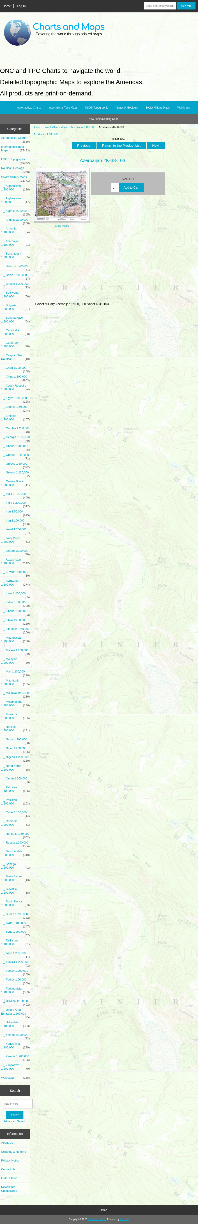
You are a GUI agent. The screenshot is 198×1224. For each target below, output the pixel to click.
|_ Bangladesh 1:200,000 (15, 255)
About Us (7, 1142)
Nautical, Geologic (127, 107)
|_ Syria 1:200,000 (15, 933)
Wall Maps (183, 107)
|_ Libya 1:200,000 (15, 621)
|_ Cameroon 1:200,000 (15, 344)
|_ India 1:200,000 (15, 504)
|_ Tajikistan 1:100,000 (15, 942)
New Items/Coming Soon (104, 119)
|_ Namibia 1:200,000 (15, 728)
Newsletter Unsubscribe (9, 1188)
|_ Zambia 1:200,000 (15, 1057)
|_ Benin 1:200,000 (15, 276)
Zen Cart (124, 1219)
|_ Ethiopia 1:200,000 (15, 417)
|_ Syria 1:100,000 (15, 924)
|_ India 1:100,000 (15, 495)
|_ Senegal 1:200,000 (15, 865)
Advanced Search (14, 1121)
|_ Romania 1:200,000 (15, 823)
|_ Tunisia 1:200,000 (15, 963)
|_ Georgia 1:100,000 (15, 438)
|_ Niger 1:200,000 (15, 749)
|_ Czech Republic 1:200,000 (15, 387)
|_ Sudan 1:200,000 (15, 915)
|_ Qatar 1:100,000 (15, 813)
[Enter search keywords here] (159, 5)
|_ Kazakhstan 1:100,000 (15, 561)
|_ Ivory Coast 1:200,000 (15, 540)
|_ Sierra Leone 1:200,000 (15, 878)
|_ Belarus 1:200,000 (15, 267)
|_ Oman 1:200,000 (15, 780)
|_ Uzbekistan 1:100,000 (15, 1024)
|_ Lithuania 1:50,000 (15, 630)
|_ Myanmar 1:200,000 (15, 716)
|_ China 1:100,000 (15, 378)
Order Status (9, 1178)
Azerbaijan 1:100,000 (82, 126)
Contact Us (8, 1169)
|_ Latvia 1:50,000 (15, 603)
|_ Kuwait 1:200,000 (15, 573)
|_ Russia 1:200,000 (15, 844)
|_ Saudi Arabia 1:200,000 (15, 853)
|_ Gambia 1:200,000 (15, 429)
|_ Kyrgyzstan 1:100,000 (15, 582)
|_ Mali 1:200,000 (15, 673)
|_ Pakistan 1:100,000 (15, 789)
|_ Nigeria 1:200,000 (15, 758)
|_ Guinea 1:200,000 (15, 474)
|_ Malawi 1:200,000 (15, 651)
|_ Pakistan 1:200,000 (15, 801)
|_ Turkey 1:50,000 (15, 981)
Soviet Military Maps (55, 126)
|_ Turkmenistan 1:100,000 (15, 990)
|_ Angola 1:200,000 (15, 221)
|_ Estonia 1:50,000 (15, 408)
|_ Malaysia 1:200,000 (15, 661)
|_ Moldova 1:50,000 (15, 694)
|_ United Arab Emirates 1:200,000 (15, 1013)
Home (6, 6)
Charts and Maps (97, 1219)
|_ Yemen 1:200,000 (15, 1036)
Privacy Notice (10, 1160)
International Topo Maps (62, 107)
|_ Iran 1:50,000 (15, 513)
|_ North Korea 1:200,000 (15, 767)
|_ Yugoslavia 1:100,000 (15, 1045)
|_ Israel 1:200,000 (15, 530)
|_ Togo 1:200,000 (15, 954)
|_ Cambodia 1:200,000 (15, 332)
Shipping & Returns (13, 1151)
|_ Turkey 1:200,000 (15, 972)
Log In (21, 6)
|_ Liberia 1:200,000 (15, 612)
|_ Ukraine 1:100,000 (15, 1002)
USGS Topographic (96, 107)
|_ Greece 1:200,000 (15, 456)
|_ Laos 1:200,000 (15, 595)
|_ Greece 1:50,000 (15, 465)
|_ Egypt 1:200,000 (15, 399)
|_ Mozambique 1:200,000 (15, 703)
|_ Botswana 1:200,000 (15, 294)
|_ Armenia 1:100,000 (15, 230)
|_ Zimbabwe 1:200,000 (15, 1067)
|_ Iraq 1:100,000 (15, 522)
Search (15, 1090)
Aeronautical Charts (29, 107)
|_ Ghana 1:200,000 (15, 447)
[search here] (18, 1103)
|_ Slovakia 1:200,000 (15, 891)
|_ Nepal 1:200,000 (15, 741)
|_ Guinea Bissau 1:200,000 (15, 483)
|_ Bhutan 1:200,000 (15, 285)
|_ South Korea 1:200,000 (15, 903)
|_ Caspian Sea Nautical (15, 357)
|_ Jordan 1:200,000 (15, 552)
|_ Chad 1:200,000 (15, 369)
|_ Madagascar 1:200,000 (15, 639)
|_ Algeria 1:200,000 (15, 212)
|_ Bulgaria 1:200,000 (15, 307)
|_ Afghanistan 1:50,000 (15, 200)
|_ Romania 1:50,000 (15, 835)
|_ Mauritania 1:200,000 (15, 682)
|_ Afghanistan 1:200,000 (15, 187)
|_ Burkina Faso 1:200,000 (15, 319)
